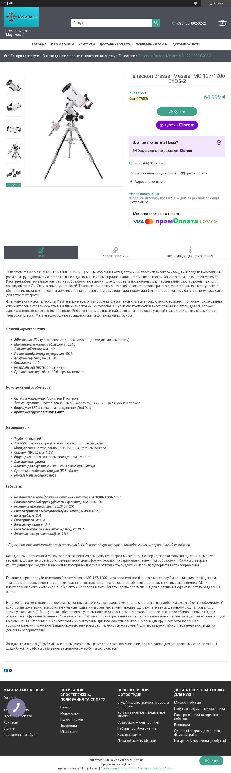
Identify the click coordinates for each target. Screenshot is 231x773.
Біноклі (65, 707)
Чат (211, 761)
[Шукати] (156, 23)
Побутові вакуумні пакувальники (199, 709)
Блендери (182, 725)
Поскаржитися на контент (118, 768)
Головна (39, 44)
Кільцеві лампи (129, 734)
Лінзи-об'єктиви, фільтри (136, 741)
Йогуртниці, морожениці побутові (200, 741)
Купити (179, 112)
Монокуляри (70, 713)
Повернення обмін (152, 44)
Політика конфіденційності (155, 768)
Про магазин (62, 44)
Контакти (86, 44)
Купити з (179, 125)
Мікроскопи (69, 732)
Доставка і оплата (115, 44)
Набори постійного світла (137, 728)
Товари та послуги (25, 56)
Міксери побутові (187, 702)
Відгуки (9, 728)
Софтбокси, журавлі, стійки (138, 722)
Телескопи (127, 56)
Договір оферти (185, 44)
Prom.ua (138, 760)
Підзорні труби (71, 719)
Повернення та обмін (20, 734)
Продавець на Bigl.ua (115, 764)
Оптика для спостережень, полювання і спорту (79, 56)
